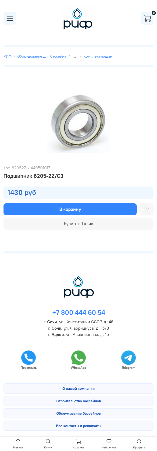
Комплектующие (97, 56)
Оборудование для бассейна (41, 56)
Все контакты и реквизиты (78, 425)
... (74, 56)
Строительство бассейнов (78, 401)
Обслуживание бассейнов (78, 413)
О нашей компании (78, 388)
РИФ (7, 56)
